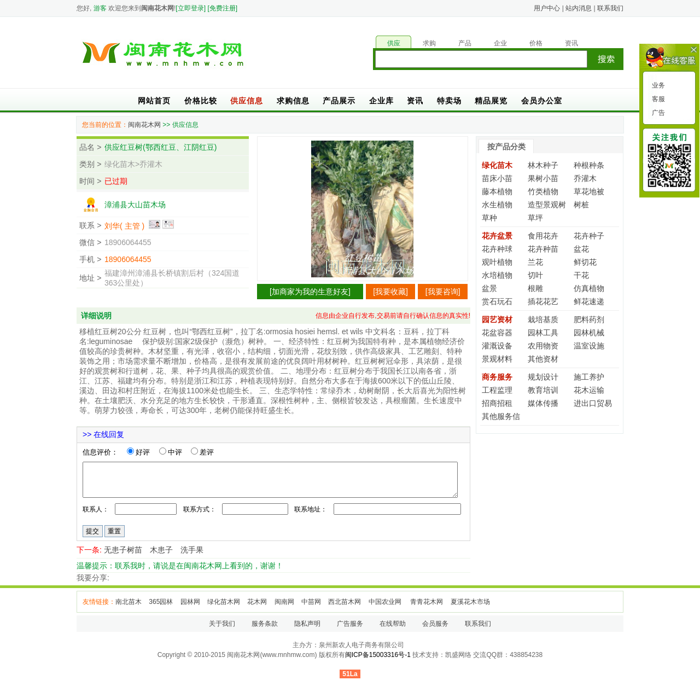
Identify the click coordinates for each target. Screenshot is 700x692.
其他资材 (543, 358)
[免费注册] (222, 8)
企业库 (381, 100)
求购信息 (293, 100)
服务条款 (265, 623)
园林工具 (543, 332)
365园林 (161, 602)
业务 (657, 85)
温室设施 (589, 345)
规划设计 (543, 377)
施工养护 (589, 377)
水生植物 (497, 204)
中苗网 (311, 602)
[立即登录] (191, 8)
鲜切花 (585, 262)
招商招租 (497, 403)
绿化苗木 (497, 165)
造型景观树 (547, 204)
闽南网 (284, 602)
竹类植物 (543, 191)
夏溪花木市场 (470, 602)
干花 (581, 275)
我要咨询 (443, 291)
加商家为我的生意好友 (310, 291)
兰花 (535, 262)
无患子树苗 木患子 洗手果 (153, 549)
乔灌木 (585, 178)
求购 (429, 43)
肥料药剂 (589, 319)
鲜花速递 (589, 301)
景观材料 (497, 358)
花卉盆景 (497, 235)
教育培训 (543, 390)
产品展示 (339, 100)
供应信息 (246, 100)
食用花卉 (543, 235)
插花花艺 (543, 301)
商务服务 (497, 377)
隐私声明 (307, 623)
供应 (393, 43)
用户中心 (547, 8)
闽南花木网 (144, 125)
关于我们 (222, 623)
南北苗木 (128, 602)
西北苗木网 (344, 602)
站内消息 (578, 8)
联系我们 (610, 8)
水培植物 (497, 275)
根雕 (535, 288)
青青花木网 (426, 602)
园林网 (190, 602)
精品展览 (491, 100)
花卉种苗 (543, 249)
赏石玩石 (497, 301)
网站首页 (154, 100)
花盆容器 (497, 332)
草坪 (535, 217)
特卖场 (449, 100)
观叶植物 (497, 262)
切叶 (535, 275)
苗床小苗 (497, 178)
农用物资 (543, 345)
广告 (657, 113)
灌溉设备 (497, 345)
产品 (464, 43)
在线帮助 (393, 623)
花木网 (257, 602)
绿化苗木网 (223, 602)
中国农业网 (386, 602)
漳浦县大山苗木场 (135, 204)
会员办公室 (541, 100)
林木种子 (543, 165)
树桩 (581, 204)
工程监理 (497, 390)
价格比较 (200, 100)
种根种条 (589, 165)
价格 (535, 43)
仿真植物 (589, 288)
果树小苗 (543, 178)
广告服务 (350, 623)
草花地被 (589, 191)
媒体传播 (543, 403)
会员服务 (435, 623)
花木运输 (589, 390)
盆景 (489, 288)
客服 (657, 99)
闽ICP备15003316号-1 (378, 655)
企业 (500, 43)
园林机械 (589, 332)
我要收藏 (390, 291)
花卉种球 (497, 249)
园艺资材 (497, 319)
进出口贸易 (593, 403)
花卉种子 (589, 235)
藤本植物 (497, 191)
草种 (489, 217)
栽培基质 (543, 319)
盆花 (581, 249)
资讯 (571, 43)
